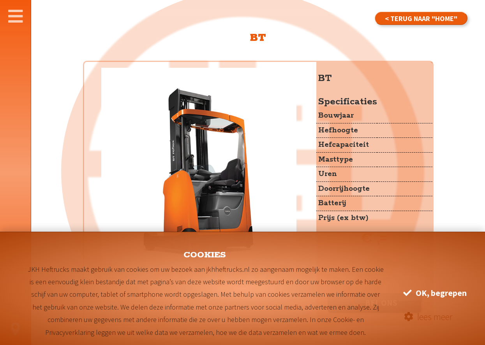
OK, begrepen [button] (435, 293)
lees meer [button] (428, 317)
